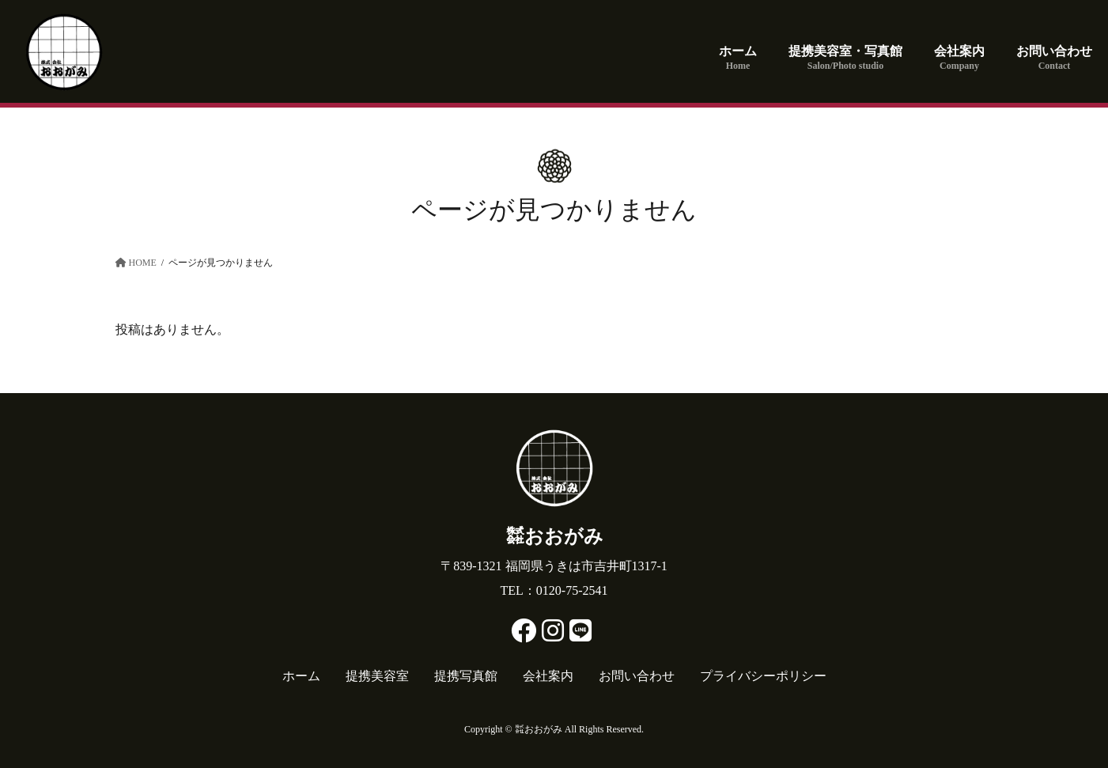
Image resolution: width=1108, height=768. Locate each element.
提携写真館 (465, 676)
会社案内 (548, 676)
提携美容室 (377, 676)
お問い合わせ (637, 676)
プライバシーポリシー (763, 676)
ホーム (301, 676)
